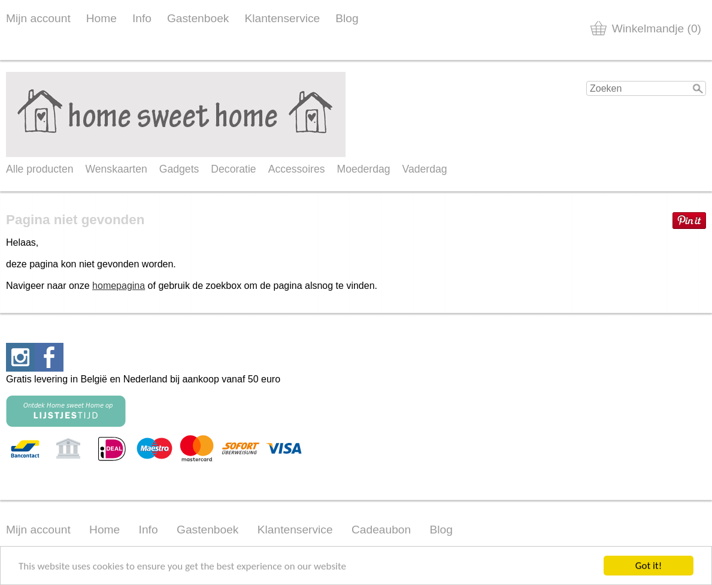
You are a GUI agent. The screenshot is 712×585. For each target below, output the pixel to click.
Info (142, 18)
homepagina (118, 286)
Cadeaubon (381, 529)
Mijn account (38, 18)
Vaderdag (424, 169)
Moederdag (363, 169)
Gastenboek (198, 18)
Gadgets (179, 169)
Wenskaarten (116, 169)
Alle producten (39, 169)
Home (101, 18)
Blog (346, 18)
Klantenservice (282, 18)
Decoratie (233, 169)
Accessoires (296, 169)
